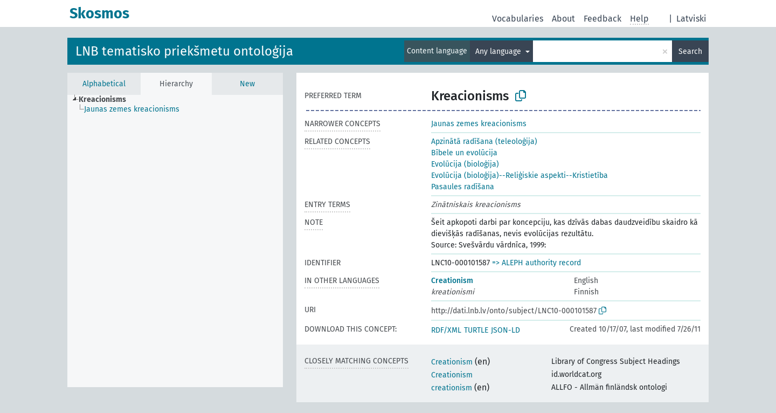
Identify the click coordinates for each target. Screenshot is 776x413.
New (247, 83)
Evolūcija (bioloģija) (465, 164)
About (563, 18)
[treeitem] (107, 100)
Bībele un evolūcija (464, 152)
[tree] (175, 241)
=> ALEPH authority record (536, 262)
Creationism (452, 280)
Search (690, 51)
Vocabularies (517, 18)
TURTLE (476, 330)
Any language (499, 51)
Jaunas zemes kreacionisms (478, 123)
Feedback (602, 18)
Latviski (691, 18)
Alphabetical (104, 83)
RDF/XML (446, 330)
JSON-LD (505, 330)
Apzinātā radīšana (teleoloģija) (484, 141)
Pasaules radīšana (462, 186)
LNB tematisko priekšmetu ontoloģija (184, 51)
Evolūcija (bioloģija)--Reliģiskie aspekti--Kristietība (519, 175)
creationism (451, 388)
